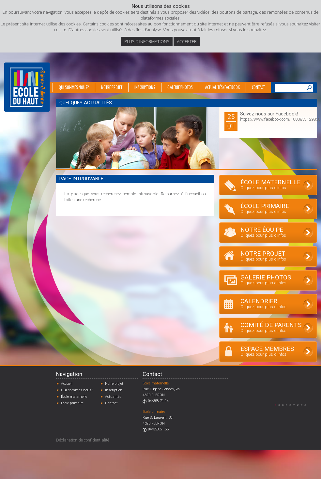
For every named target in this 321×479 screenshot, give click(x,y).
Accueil (66, 384)
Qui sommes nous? (74, 87)
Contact (258, 87)
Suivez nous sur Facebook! (269, 114)
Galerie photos (180, 87)
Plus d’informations (146, 41)
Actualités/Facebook (222, 87)
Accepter (186, 41)
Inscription (113, 390)
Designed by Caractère (293, 405)
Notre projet (111, 87)
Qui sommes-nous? (77, 390)
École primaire (72, 403)
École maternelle (74, 397)
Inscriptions (144, 87)
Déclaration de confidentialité (82, 440)
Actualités (113, 397)
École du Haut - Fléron (27, 87)
